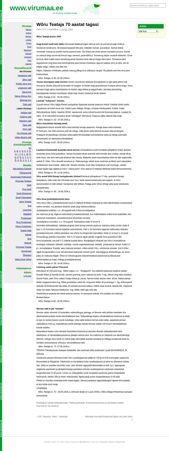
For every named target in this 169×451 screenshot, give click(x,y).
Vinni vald (26, 129)
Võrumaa (20, 247)
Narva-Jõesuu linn (23, 96)
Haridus (28, 36)
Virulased (27, 57)
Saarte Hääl (25, 230)
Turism (28, 43)
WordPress (85, 442)
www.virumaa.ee (36, 8)
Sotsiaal (28, 54)
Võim (29, 61)
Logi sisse (27, 276)
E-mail (47, 442)
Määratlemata (61, 403)
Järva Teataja (25, 202)
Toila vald (27, 104)
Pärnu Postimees (23, 226)
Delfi (29, 185)
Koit (29, 206)
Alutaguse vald (24, 75)
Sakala (28, 234)
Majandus (27, 50)
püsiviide (80, 403)
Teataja (27, 247)
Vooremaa (26, 251)
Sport (29, 47)
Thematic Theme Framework (112, 442)
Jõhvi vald (26, 80)
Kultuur (28, 33)
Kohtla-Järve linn (23, 84)
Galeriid (28, 64)
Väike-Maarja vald (23, 137)
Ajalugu (28, 30)
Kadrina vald (25, 117)
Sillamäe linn (25, 100)
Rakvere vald (25, 121)
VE (29, 148)
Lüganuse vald (24, 88)
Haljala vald (26, 113)
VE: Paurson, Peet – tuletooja (52, 416)
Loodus (28, 40)
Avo (44, 29)
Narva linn (26, 92)
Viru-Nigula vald (24, 133)
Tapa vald (26, 125)
